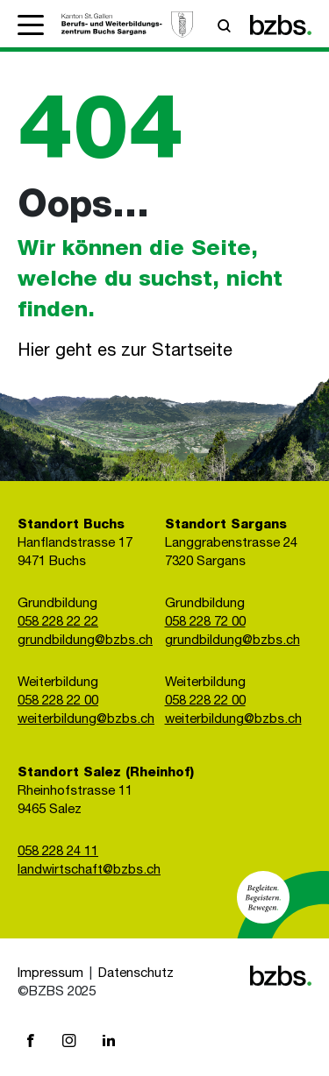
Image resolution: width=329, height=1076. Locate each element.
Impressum (50, 973)
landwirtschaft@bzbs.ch (89, 870)
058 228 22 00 (58, 701)
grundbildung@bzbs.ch (85, 641)
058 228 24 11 (58, 852)
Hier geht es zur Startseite (125, 352)
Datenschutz (136, 973)
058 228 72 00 (205, 622)
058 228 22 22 (58, 622)
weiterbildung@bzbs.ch (86, 719)
